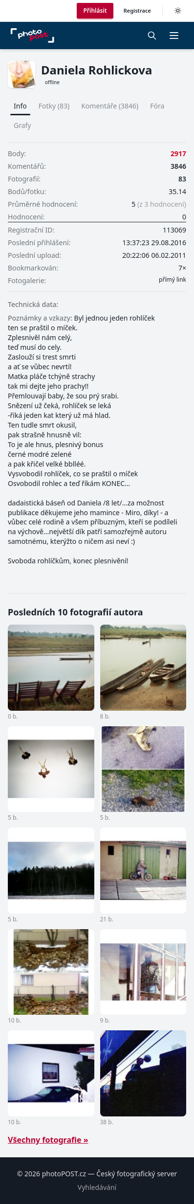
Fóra (157, 105)
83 (182, 178)
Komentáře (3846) (109, 105)
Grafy (22, 125)
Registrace (137, 10)
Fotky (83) (54, 105)
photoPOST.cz (64, 1173)
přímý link (172, 280)
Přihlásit (95, 10)
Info (20, 105)
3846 (178, 166)
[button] (174, 35)
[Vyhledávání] (152, 35)
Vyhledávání (97, 1187)
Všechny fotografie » (48, 1139)
